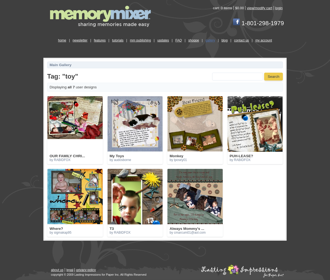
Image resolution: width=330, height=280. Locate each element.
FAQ (178, 40)
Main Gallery (61, 65)
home (62, 40)
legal (69, 270)
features (100, 40)
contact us (241, 40)
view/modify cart (259, 8)
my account (263, 40)
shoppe (193, 40)
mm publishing (140, 40)
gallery (210, 40)
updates (163, 40)
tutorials (118, 40)
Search (273, 77)
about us (57, 270)
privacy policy (86, 270)
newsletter (80, 40)
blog (224, 40)
